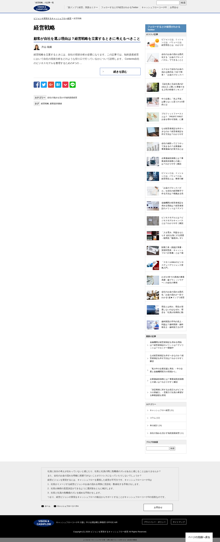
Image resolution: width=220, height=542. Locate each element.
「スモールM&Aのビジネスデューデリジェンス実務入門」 (172, 265)
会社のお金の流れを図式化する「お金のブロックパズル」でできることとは (172, 57)
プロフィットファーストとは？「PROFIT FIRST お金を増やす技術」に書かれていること (172, 117)
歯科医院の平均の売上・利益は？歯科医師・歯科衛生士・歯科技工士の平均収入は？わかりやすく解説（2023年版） (172, 324)
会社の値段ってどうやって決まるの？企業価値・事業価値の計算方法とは (172, 146)
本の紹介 (154, 425)
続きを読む (120, 71)
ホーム (47, 506)
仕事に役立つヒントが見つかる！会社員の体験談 (122, 540)
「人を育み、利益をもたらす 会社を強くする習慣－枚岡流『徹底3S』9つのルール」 (172, 235)
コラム (153, 418)
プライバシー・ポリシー (155, 522)
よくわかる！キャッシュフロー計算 (94, 540)
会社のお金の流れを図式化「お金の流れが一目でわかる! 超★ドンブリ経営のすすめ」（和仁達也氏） (172, 295)
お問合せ (174, 7)
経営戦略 (45, 103)
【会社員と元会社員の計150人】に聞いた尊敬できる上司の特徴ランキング (173, 87)
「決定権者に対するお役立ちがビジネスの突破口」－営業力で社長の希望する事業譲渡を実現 (167, 392)
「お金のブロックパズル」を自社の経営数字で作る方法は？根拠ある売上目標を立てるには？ (172, 191)
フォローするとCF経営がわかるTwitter (119, 7)
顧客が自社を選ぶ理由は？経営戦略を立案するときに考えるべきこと (87, 39)
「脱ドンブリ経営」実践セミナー (82, 7)
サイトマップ (179, 522)
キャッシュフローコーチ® (154, 7)
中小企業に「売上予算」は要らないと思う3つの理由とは (172, 102)
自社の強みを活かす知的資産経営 (62, 97)
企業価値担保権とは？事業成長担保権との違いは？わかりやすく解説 (172, 161)
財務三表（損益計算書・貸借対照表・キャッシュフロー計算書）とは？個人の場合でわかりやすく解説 (172, 250)
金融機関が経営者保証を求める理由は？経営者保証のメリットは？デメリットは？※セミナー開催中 (172, 206)
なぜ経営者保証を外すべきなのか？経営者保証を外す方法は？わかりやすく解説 (172, 131)
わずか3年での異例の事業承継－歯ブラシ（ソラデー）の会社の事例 (172, 280)
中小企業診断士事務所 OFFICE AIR (101, 522)
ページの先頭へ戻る (199, 537)
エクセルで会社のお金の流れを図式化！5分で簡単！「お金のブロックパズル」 (172, 72)
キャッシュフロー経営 (160, 410)
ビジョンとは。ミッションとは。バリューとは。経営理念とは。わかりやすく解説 (172, 42)
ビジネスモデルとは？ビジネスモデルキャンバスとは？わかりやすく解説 (172, 220)
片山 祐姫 (46, 47)
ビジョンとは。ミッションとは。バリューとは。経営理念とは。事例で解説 (172, 176)
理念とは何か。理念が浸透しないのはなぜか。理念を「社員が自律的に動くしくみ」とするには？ (172, 310)
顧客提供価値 (56, 103)
